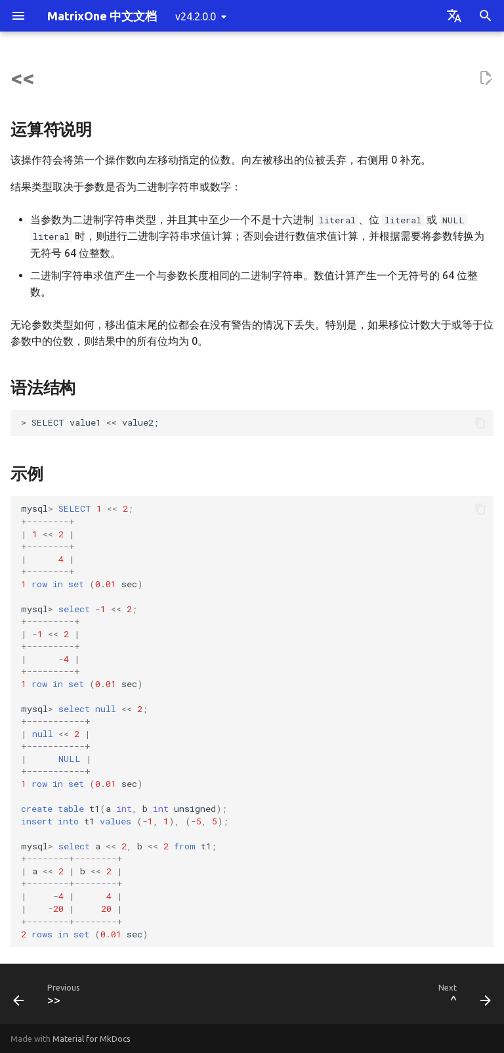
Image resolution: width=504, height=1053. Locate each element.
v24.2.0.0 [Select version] (195, 16)
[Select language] (454, 16)
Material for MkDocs (91, 1038)
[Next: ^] (461, 997)
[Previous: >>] (49, 997)
